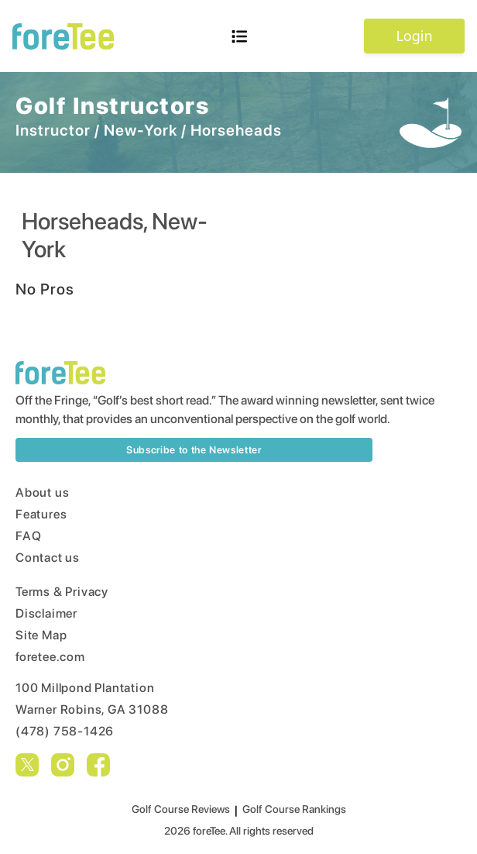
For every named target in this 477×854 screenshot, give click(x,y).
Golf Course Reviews (181, 809)
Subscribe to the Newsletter (194, 450)
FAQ (28, 536)
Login (414, 35)
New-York (140, 130)
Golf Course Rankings (294, 809)
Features (41, 514)
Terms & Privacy (61, 591)
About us (42, 492)
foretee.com (50, 656)
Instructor (53, 130)
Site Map (41, 635)
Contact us (47, 557)
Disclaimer (46, 613)
